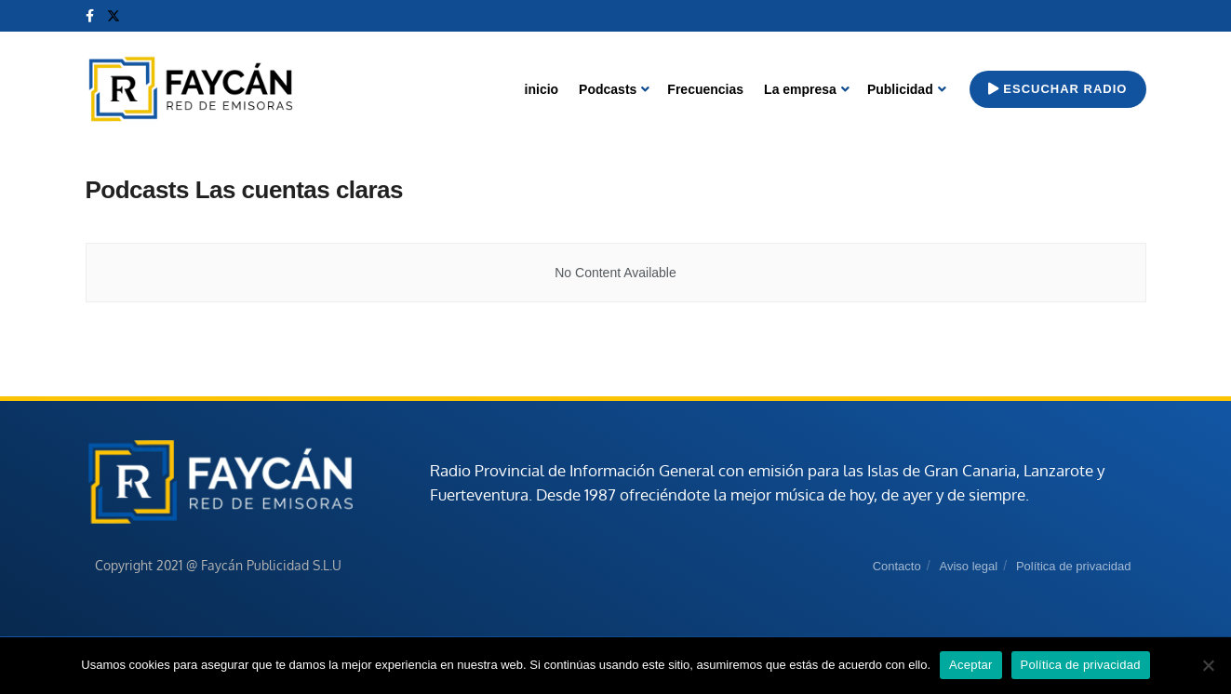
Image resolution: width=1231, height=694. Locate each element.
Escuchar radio (1058, 89)
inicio (542, 89)
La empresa (800, 89)
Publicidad (900, 89)
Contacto (897, 566)
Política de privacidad (1073, 566)
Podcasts (607, 89)
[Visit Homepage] (190, 90)
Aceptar (971, 665)
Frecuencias (705, 89)
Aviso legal (968, 566)
